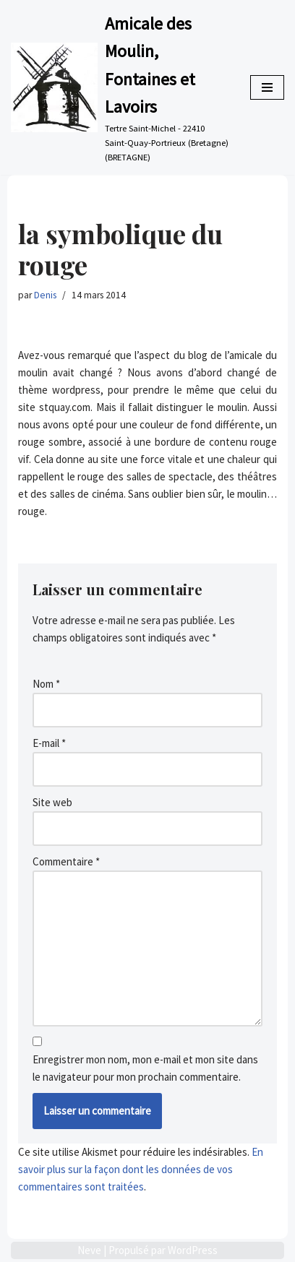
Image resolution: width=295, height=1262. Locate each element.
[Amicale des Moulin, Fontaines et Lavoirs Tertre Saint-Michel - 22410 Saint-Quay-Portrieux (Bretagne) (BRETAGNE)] (119, 87)
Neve (89, 1250)
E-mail (49, 743)
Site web (52, 802)
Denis (45, 295)
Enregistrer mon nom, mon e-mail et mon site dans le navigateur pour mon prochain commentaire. (145, 1068)
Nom (46, 684)
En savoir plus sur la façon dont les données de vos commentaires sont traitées (140, 1169)
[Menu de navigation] (267, 87)
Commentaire (66, 861)
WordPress (193, 1250)
